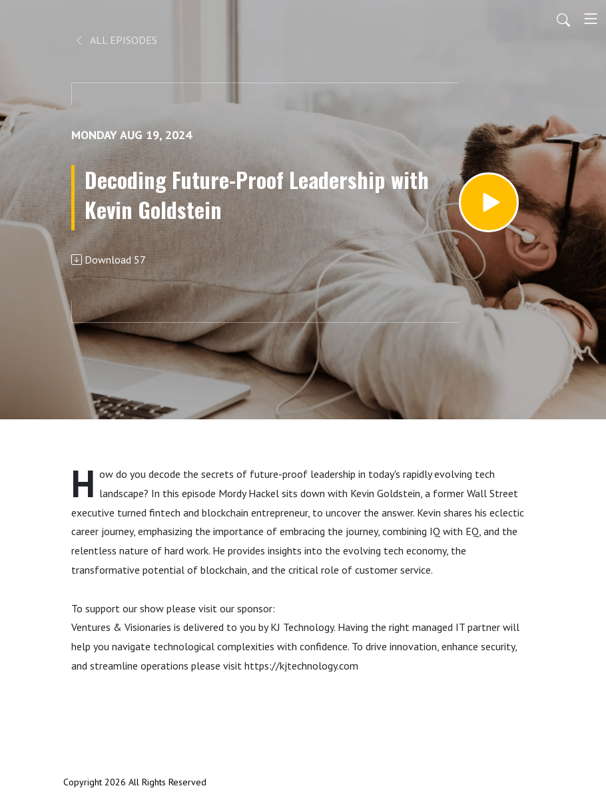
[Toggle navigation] (590, 18)
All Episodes (115, 40)
